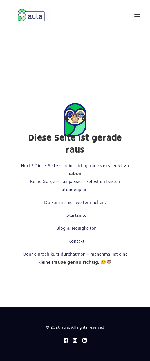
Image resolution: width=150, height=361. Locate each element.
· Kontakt (75, 241)
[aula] (31, 15)
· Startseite (75, 215)
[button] (137, 14)
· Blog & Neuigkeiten (75, 228)
